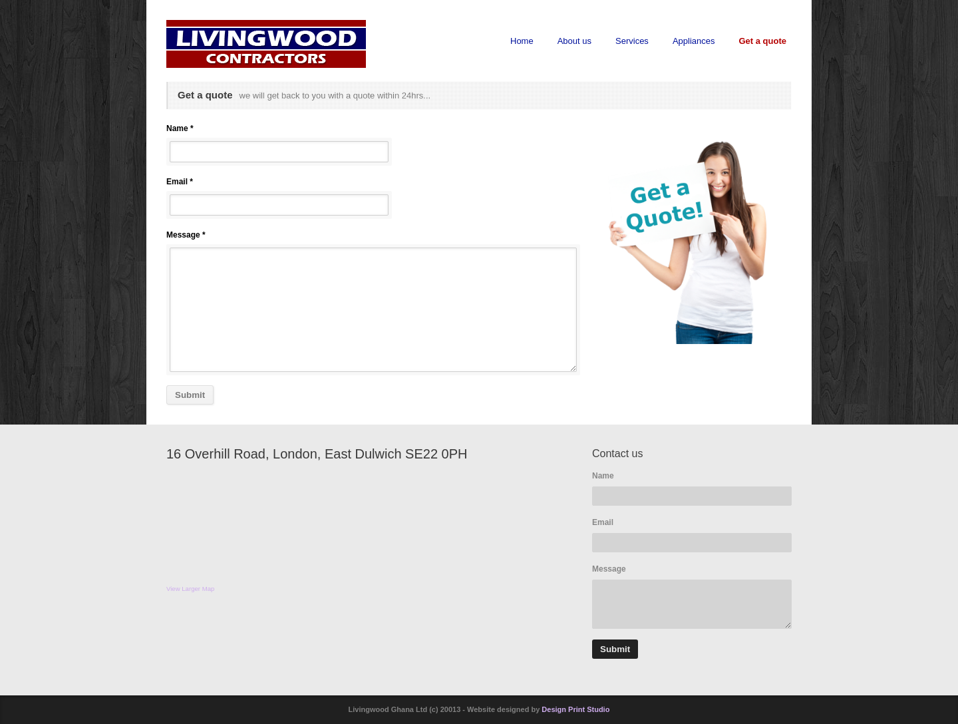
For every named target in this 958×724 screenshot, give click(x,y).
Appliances (694, 41)
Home (522, 41)
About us (574, 41)
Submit (190, 395)
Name (603, 475)
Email (602, 522)
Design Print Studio (575, 709)
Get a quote (762, 41)
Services (632, 41)
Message (609, 569)
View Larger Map (190, 588)
